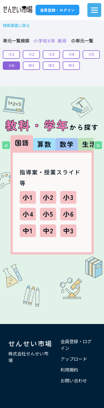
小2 (31, 54)
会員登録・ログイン (57, 10)
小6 (11, 65)
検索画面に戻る (16, 25)
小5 (91, 54)
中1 (31, 65)
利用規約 (69, 369)
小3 (51, 54)
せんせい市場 (30, 343)
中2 (51, 65)
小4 (71, 54)
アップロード (73, 358)
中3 (71, 65)
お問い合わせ (73, 380)
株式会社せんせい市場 (28, 357)
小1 (11, 54)
